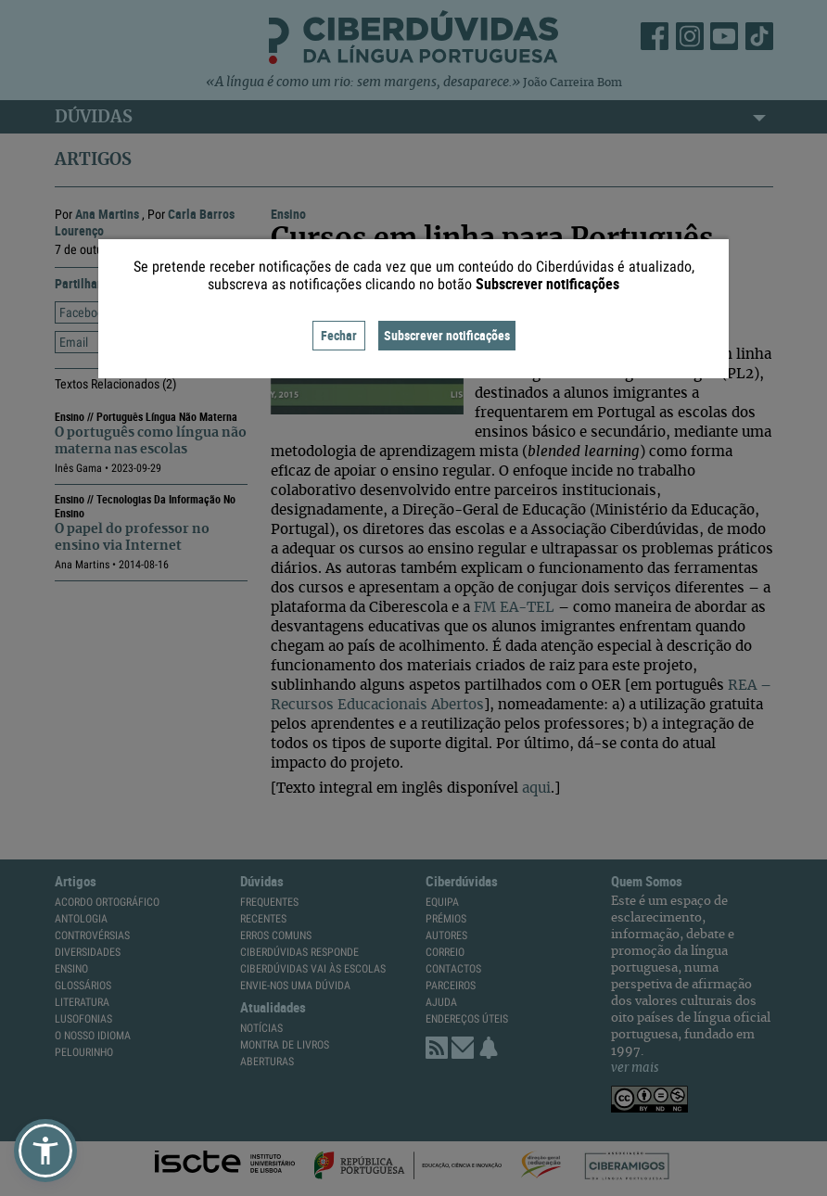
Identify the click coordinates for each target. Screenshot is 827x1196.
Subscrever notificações (447, 335)
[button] (45, 1150)
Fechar (339, 335)
